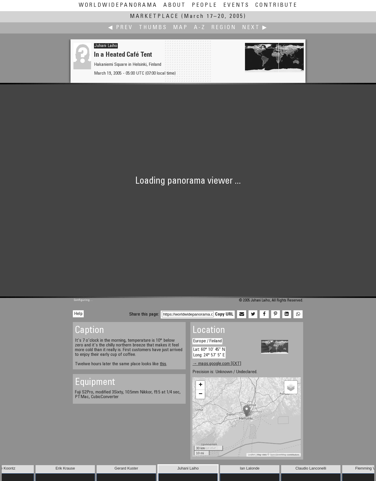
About (174, 5)
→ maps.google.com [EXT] (216, 363)
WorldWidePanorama (118, 5)
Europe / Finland (207, 341)
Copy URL (224, 314)
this (163, 364)
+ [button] (200, 385)
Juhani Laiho (106, 45)
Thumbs (153, 28)
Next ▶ (255, 28)
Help (78, 313)
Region (224, 28)
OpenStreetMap (278, 454)
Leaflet (251, 454)
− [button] (200, 394)
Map (180, 28)
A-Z (200, 28)
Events (236, 5)
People (204, 5)
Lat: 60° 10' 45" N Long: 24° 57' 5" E (209, 352)
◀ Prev (120, 28)
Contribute (276, 5)
